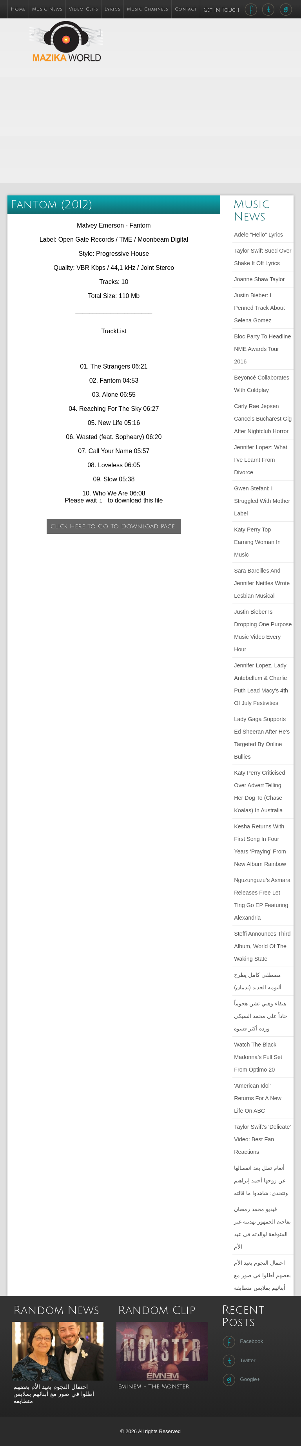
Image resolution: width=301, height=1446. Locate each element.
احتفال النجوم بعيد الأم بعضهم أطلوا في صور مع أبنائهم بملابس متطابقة (262, 1275)
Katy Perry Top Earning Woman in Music (257, 542)
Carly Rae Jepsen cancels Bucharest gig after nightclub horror (263, 418)
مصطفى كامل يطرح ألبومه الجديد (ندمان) (257, 981)
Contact (186, 9)
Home (18, 9)
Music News (47, 9)
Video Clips (83, 9)
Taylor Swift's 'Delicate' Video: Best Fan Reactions (262, 1139)
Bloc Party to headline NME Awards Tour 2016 (262, 349)
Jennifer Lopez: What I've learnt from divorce (260, 459)
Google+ (240, 1380)
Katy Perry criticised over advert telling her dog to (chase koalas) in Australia (259, 791)
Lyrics (112, 9)
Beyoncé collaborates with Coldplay (261, 383)
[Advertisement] (197, 127)
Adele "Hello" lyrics (258, 234)
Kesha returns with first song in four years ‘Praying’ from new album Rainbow (260, 845)
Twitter (238, 1360)
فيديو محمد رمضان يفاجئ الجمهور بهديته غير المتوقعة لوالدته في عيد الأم (262, 1228)
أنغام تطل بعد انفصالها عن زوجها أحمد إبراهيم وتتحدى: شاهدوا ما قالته (261, 1180)
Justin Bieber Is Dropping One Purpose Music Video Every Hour (263, 631)
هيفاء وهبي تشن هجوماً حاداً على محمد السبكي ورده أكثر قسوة (260, 1016)
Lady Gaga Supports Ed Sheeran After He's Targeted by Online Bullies (262, 738)
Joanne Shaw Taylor (259, 279)
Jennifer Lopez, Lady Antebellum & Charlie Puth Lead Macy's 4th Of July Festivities (261, 684)
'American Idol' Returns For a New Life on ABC (257, 1098)
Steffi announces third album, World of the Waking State (262, 946)
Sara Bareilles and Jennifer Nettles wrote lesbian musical (262, 583)
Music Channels (147, 9)
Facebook (242, 1342)
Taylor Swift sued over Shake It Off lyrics (262, 257)
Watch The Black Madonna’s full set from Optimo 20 (258, 1057)
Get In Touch (222, 10)
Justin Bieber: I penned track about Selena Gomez (259, 308)
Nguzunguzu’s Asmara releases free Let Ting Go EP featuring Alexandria (262, 899)
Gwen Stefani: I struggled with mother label (262, 501)
